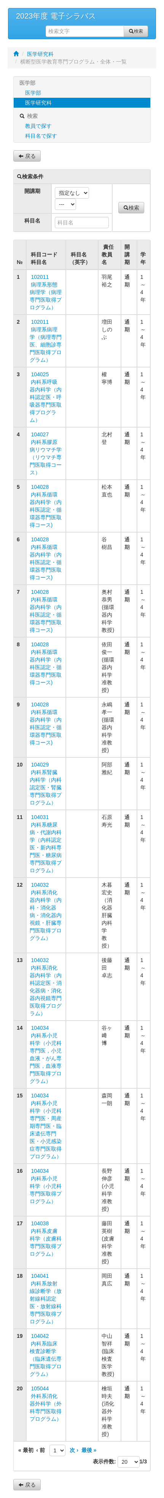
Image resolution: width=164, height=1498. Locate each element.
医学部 (33, 93)
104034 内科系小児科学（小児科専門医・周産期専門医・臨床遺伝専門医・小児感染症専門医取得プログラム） (46, 1125)
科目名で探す (41, 136)
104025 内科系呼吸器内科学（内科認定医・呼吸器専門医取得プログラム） (46, 397)
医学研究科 (40, 54)
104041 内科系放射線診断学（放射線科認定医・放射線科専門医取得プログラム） (46, 1299)
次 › (74, 1450)
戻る (27, 156)
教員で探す (38, 126)
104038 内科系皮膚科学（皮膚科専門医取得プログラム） (46, 1238)
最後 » (89, 1450)
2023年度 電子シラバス (56, 16)
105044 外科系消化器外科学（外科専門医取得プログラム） (46, 1403)
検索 (136, 31)
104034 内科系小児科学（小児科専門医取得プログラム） (46, 1186)
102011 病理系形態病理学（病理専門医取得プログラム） (46, 292)
